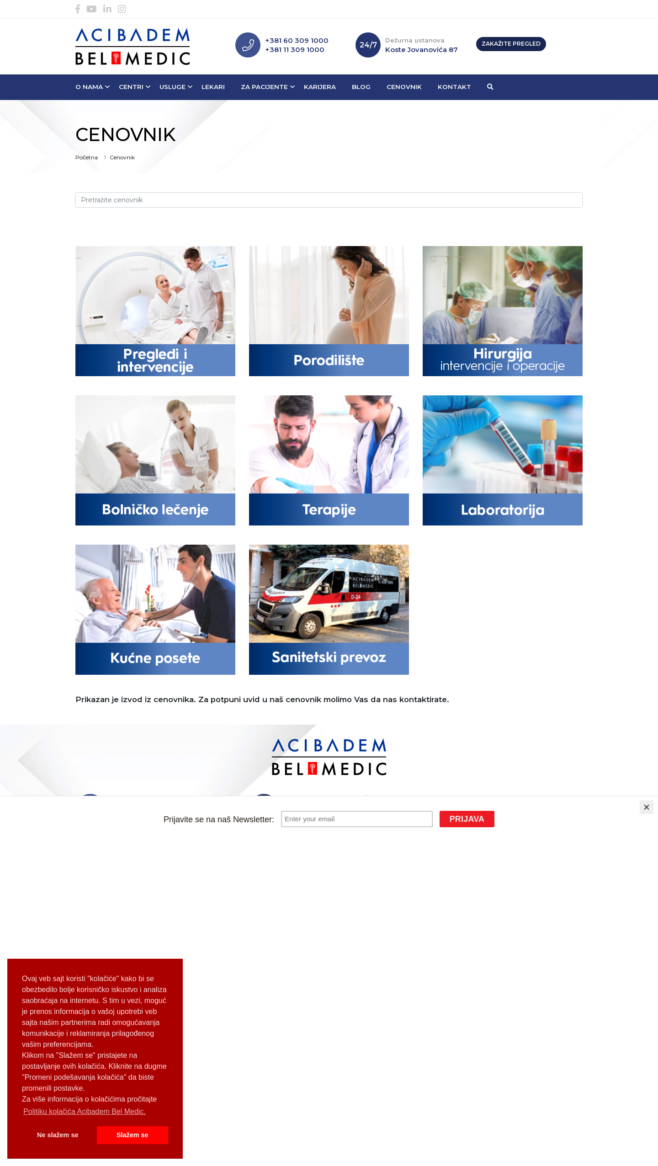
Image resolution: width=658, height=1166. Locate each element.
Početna (86, 157)
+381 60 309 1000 (297, 40)
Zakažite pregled (511, 43)
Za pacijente (264, 86)
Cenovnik (404, 86)
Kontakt (454, 86)
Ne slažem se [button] (57, 1135)
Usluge (172, 86)
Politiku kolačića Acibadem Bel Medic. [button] (84, 1111)
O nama (89, 86)
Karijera (320, 86)
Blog (361, 86)
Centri (131, 86)
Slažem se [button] (133, 1135)
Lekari (213, 86)
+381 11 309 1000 (294, 49)
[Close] (646, 807)
